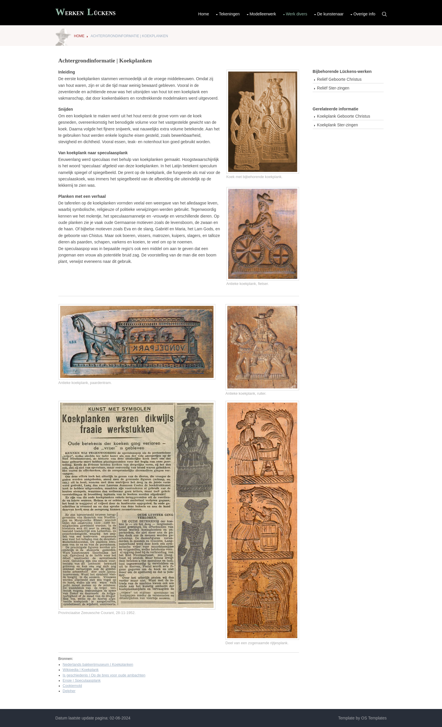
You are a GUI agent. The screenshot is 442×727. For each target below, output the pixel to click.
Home (203, 14)
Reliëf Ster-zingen (333, 88)
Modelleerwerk (263, 14)
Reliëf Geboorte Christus (339, 79)
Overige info (364, 14)
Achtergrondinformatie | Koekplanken (129, 36)
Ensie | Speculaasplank (82, 680)
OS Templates (374, 718)
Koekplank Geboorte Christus (343, 116)
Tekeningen (229, 14)
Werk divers (296, 14)
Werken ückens (86, 13)
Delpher (69, 691)
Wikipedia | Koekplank (81, 670)
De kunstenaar (330, 14)
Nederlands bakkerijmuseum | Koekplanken (98, 665)
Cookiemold (72, 686)
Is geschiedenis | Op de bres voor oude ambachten (104, 675)
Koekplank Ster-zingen (337, 125)
